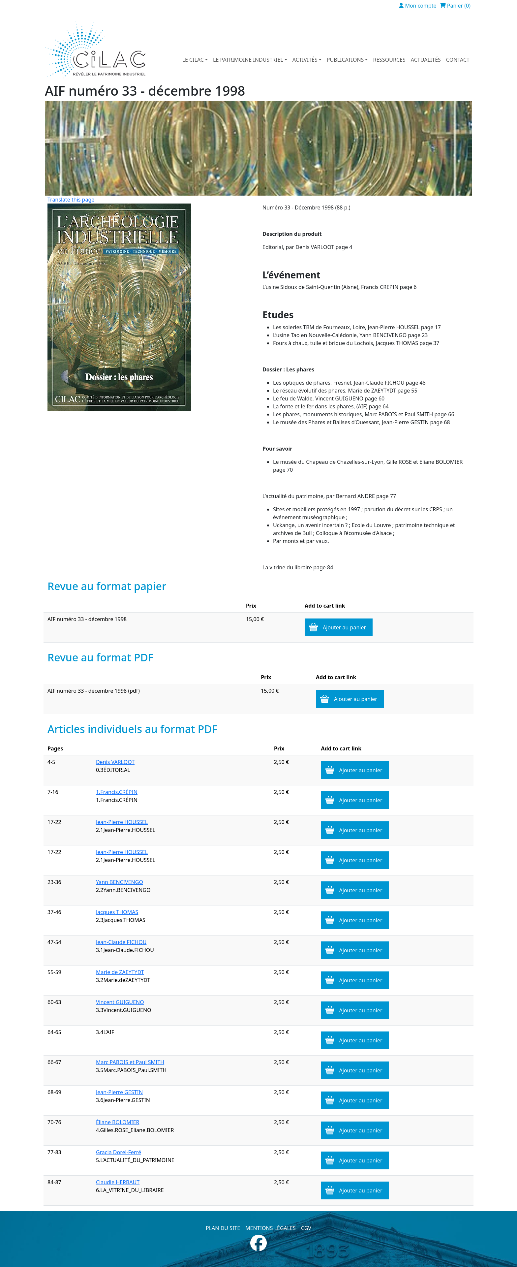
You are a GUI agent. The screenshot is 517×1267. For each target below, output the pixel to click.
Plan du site (223, 1228)
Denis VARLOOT (115, 762)
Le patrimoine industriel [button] (248, 59)
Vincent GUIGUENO (120, 1002)
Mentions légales (270, 1228)
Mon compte (420, 5)
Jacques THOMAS (117, 912)
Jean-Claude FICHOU (121, 942)
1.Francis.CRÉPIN (116, 792)
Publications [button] (345, 59)
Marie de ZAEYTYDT (120, 972)
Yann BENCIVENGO (119, 882)
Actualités (426, 59)
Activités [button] (305, 59)
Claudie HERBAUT (117, 1182)
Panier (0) (459, 5)
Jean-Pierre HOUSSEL (122, 822)
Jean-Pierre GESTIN (119, 1092)
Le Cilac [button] (193, 59)
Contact (458, 59)
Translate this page (70, 199)
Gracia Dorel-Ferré (118, 1152)
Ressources (389, 59)
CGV (306, 1228)
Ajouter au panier (344, 627)
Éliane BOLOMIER (117, 1122)
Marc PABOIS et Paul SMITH (130, 1062)
